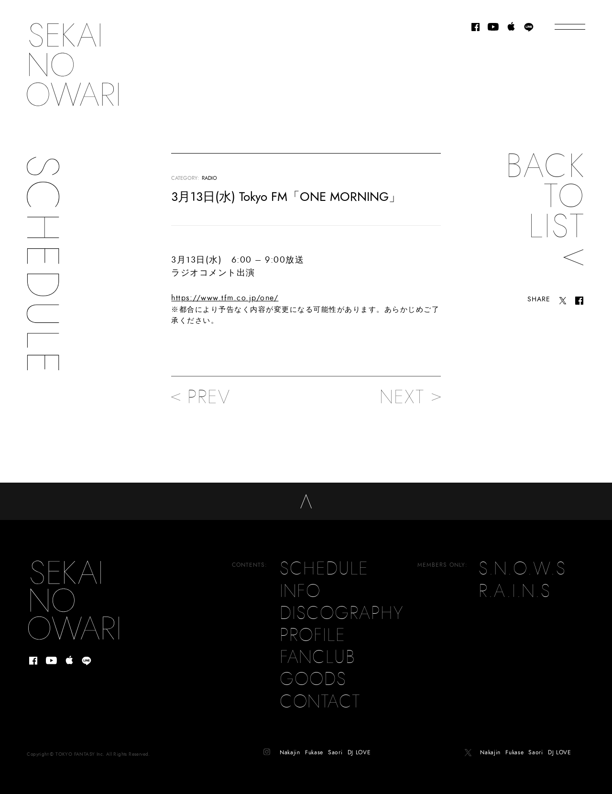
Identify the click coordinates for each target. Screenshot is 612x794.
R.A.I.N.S (515, 584)
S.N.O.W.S (522, 562)
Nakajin (290, 746)
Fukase (314, 746)
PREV (200, 397)
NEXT (410, 397)
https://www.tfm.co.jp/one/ (224, 298)
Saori (335, 746)
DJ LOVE (359, 746)
